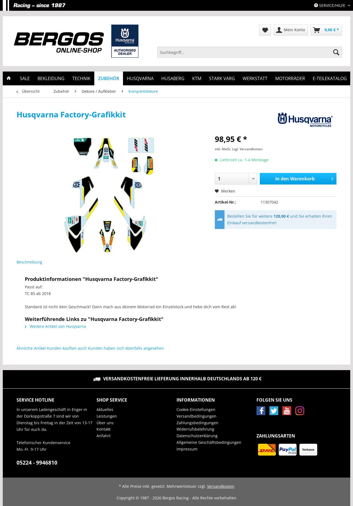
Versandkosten (220, 486)
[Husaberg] (172, 78)
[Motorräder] (290, 78)
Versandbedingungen (196, 416)
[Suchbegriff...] (249, 52)
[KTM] (196, 78)
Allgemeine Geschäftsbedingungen (208, 442)
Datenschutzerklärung (197, 435)
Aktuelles (105, 409)
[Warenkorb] (326, 30)
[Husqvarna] (140, 78)
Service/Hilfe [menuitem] (330, 5)
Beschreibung (29, 262)
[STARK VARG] (222, 78)
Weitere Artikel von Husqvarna (55, 326)
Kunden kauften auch (67, 348)
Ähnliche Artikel (31, 348)
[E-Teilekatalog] (330, 78)
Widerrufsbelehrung (195, 429)
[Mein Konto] (291, 30)
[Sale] (25, 78)
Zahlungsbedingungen (197, 422)
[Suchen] (336, 52)
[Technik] (81, 78)
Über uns (105, 422)
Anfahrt (104, 435)
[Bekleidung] (51, 78)
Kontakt (104, 429)
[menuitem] (249, 55)
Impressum (186, 449)
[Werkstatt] (255, 78)
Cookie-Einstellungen (195, 409)
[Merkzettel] (265, 30)
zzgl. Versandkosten (247, 149)
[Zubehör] (108, 78)
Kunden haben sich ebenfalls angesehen (126, 348)
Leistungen (107, 416)
